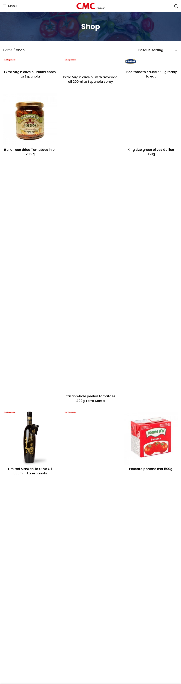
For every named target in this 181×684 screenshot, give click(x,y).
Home (7, 50)
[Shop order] (158, 50)
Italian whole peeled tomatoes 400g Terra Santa (90, 398)
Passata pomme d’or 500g (150, 469)
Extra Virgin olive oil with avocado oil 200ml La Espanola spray (90, 79)
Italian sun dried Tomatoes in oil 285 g (30, 151)
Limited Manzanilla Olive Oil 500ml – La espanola (30, 471)
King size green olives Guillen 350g (151, 151)
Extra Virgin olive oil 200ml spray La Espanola (30, 74)
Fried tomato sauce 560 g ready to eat (151, 74)
